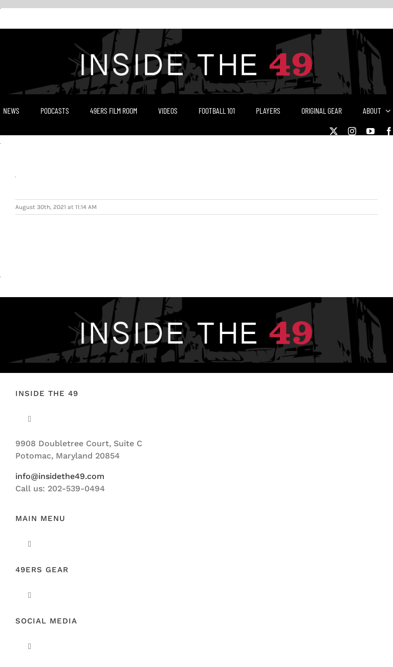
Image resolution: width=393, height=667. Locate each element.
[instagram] (352, 131)
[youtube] (370, 131)
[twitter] (334, 131)
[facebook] (389, 131)
